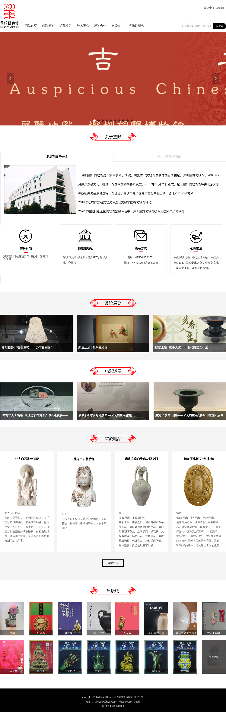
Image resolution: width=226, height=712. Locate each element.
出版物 (115, 25)
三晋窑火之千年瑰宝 (185, 632)
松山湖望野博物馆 (170, 156)
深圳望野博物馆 (56, 156)
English (220, 7)
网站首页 (31, 25)
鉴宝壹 (156, 671)
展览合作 (100, 25)
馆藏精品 (65, 25)
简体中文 (209, 7)
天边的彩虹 (213, 632)
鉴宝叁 (99, 671)
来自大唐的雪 (156, 632)
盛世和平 (70, 632)
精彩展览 (48, 25)
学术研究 (83, 25)
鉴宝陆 (185, 671)
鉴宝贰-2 (70, 671)
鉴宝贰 (41, 671)
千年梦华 (12, 671)
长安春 (127, 632)
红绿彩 (41, 632)
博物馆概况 (136, 25)
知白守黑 (98, 632)
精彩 (12, 632)
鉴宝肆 (127, 671)
